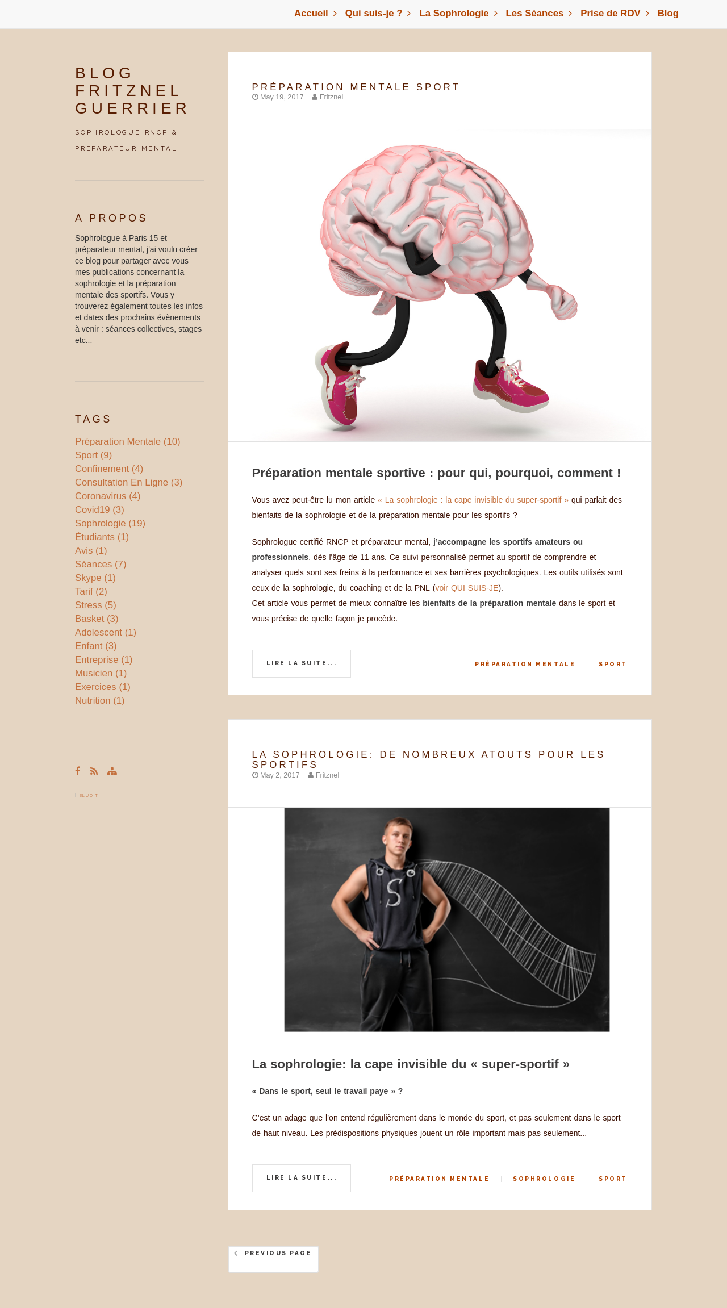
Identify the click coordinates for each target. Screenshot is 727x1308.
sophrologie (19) (110, 523)
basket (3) (96, 618)
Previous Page (278, 1253)
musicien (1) (101, 673)
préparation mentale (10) (128, 441)
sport (613, 664)
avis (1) (91, 550)
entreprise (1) (104, 659)
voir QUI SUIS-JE (466, 587)
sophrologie (544, 1179)
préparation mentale (525, 664)
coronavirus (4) (108, 496)
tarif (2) (91, 591)
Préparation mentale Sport (356, 87)
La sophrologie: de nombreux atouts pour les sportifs (429, 759)
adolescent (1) (105, 632)
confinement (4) (109, 468)
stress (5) (95, 605)
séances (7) (100, 564)
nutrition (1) (100, 700)
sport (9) (93, 455)
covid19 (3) (99, 509)
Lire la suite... (301, 663)
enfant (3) (96, 646)
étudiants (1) (102, 537)
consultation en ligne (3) (128, 482)
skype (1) (95, 577)
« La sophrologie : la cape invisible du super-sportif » (473, 499)
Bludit (89, 795)
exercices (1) (103, 687)
